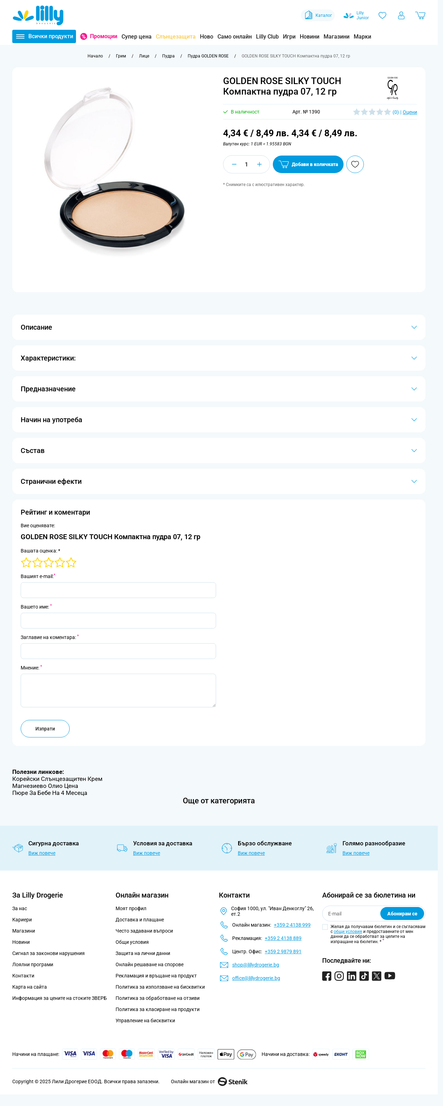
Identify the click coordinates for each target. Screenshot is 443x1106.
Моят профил (131, 908)
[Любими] (382, 15)
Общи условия (132, 942)
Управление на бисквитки (145, 1020)
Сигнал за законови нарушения (48, 953)
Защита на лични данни (143, 953)
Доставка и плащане (140, 919)
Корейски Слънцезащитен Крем (57, 778)
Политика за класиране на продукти (158, 1009)
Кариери (22, 919)
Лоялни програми (32, 964)
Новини (309, 36)
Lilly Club (267, 36)
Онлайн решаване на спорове (150, 964)
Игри (289, 36)
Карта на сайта (29, 987)
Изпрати (45, 728)
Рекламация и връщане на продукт (157, 975)
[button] (391, 88)
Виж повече (41, 853)
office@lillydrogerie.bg (256, 978)
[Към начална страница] (95, 56)
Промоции (103, 36)
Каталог (318, 15)
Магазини (336, 36)
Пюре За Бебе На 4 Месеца (49, 792)
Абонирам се (402, 913)
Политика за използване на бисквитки (160, 987)
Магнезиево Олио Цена (45, 785)
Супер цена (137, 36)
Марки (362, 36)
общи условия (348, 931)
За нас (19, 908)
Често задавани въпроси (144, 931)
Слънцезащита (176, 36)
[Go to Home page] (38, 15)
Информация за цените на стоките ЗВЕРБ (59, 998)
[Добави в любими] (396, 164)
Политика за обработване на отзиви (158, 998)
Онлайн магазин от (209, 1081)
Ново (206, 36)
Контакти (23, 975)
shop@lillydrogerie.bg (255, 965)
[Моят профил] (401, 15)
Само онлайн (234, 36)
